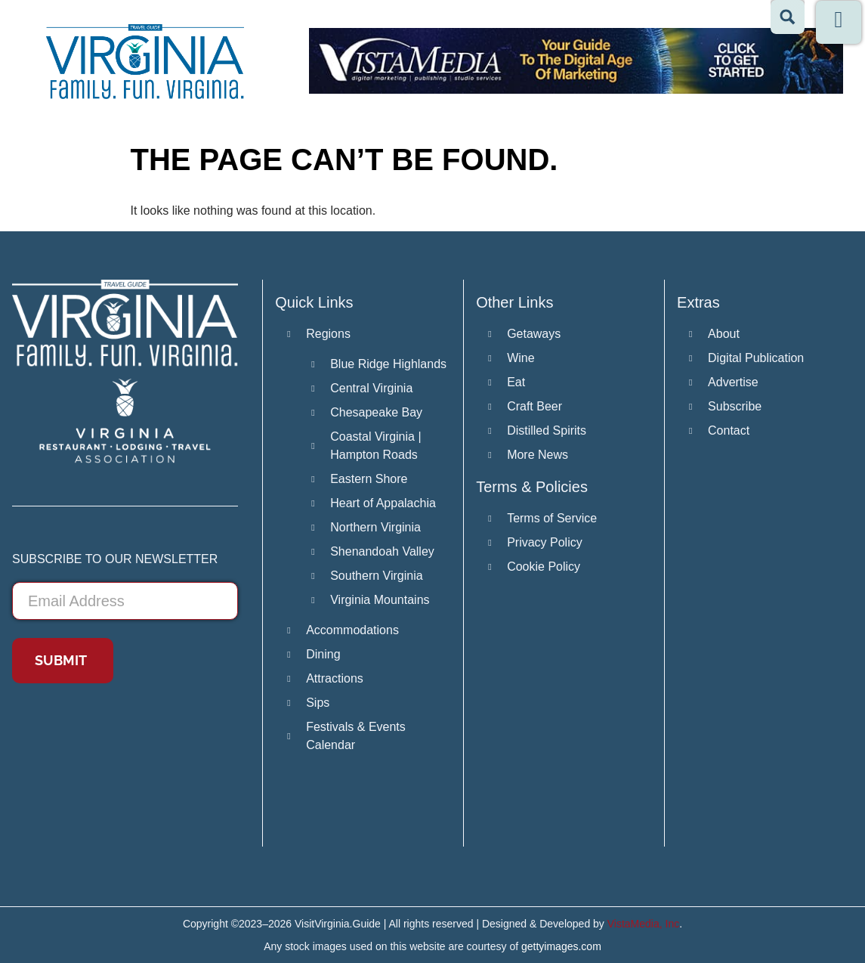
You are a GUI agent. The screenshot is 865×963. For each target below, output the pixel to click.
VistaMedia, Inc (643, 924)
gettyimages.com (561, 946)
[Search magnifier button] (788, 17)
